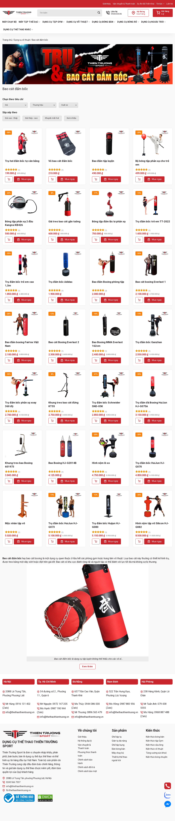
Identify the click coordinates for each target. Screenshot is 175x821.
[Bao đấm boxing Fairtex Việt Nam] (22, 325)
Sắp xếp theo (9, 112)
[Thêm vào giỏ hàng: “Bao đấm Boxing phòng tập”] (96, 300)
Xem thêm (87, 666)
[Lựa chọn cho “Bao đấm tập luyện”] (96, 179)
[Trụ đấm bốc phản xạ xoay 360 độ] (22, 385)
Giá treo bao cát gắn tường (64, 221)
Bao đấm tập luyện (103, 160)
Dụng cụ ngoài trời (153, 21)
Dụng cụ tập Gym (53, 21)
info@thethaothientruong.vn (18, 786)
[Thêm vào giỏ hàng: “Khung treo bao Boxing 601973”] (9, 481)
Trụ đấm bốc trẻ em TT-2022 (152, 221)
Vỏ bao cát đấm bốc (60, 160)
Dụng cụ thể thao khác (18, 29)
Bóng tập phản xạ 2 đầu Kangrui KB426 (19, 223)
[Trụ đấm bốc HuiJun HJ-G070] (152, 445)
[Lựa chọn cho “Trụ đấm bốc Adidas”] (52, 300)
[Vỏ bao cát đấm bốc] (65, 143)
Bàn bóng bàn (118, 749)
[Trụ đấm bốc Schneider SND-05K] (109, 385)
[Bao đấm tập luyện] (109, 143)
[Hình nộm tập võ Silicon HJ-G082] (152, 506)
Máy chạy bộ (9, 22)
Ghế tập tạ (117, 737)
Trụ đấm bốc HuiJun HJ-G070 (150, 464)
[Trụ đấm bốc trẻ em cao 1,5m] (22, 264)
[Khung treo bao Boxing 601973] (22, 445)
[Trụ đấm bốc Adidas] (65, 264)
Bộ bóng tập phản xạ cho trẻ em (152, 162)
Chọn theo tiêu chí (12, 99)
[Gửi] (98, 12)
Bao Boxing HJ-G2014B (62, 462)
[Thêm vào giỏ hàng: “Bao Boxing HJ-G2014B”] (52, 481)
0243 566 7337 (11, 782)
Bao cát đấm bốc (12, 558)
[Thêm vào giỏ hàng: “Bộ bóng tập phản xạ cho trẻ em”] (139, 179)
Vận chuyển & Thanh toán (124, 4)
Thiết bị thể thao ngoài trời (119, 759)
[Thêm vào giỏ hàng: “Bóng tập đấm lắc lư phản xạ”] (96, 240)
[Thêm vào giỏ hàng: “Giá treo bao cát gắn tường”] (52, 240)
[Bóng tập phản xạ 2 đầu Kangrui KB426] (22, 204)
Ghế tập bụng (118, 745)
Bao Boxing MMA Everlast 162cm (107, 344)
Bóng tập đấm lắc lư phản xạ (109, 221)
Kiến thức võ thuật (154, 749)
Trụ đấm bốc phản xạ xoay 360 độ (20, 404)
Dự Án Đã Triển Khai (145, 4)
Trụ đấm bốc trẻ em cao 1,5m (19, 283)
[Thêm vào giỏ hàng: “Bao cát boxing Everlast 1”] (139, 300)
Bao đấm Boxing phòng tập (108, 281)
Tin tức (160, 3)
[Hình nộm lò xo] (109, 445)
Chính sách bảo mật (87, 771)
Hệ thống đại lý (85, 741)
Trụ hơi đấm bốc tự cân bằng (22, 160)
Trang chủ (7, 40)
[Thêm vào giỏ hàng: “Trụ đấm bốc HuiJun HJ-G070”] (139, 481)
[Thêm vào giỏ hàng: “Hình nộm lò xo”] (96, 481)
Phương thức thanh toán (87, 754)
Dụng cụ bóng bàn (103, 21)
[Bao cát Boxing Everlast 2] (65, 325)
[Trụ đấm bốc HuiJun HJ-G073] (65, 506)
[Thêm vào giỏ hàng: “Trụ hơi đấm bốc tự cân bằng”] (9, 179)
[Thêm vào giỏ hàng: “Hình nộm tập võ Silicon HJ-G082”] (139, 541)
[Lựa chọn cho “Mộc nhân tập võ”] (9, 541)
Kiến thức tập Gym (154, 741)
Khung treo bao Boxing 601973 (18, 464)
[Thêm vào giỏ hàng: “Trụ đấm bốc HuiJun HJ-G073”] (52, 541)
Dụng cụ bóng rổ (128, 21)
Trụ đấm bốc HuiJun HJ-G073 (63, 525)
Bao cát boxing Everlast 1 (150, 281)
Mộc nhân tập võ (15, 523)
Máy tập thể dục (29, 21)
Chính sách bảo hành (85, 761)
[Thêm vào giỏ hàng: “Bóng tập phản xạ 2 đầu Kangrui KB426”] (9, 240)
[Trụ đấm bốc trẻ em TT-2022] (152, 204)
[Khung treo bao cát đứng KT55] (65, 385)
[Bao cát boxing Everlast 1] (152, 264)
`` (68, 105)
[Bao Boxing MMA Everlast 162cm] (109, 325)
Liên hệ (169, 4)
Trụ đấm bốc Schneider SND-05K (106, 404)
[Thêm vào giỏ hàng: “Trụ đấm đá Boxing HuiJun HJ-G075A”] (139, 421)
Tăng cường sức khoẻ (156, 753)
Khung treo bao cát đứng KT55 (63, 404)
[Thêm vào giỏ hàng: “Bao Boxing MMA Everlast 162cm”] (96, 360)
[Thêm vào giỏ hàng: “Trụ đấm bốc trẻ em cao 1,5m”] (9, 300)
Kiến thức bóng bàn (155, 737)
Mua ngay (26, 179)
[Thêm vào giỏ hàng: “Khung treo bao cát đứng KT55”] (52, 421)
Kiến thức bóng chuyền (156, 757)
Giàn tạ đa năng (119, 741)
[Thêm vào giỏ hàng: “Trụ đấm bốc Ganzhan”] (139, 360)
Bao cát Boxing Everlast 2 (63, 342)
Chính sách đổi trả (86, 767)
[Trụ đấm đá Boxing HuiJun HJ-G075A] (152, 385)
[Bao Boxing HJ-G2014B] (65, 445)
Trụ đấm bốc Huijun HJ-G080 (106, 525)
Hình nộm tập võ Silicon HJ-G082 (152, 525)
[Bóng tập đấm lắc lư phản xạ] (109, 204)
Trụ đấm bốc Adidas (60, 281)
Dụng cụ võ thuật (78, 21)
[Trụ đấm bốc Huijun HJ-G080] (109, 506)
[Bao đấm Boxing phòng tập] (109, 264)
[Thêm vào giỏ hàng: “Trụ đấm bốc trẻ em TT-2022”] (139, 240)
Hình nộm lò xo (101, 462)
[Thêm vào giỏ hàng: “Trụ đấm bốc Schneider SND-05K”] (96, 421)
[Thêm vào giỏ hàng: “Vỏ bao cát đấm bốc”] (52, 179)
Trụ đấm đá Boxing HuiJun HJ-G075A (151, 404)
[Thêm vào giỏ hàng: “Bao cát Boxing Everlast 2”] (52, 360)
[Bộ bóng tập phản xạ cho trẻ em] (152, 143)
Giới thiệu (107, 4)
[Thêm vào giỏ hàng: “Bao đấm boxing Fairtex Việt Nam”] (9, 360)
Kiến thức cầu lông (154, 745)
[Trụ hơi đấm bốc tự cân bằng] (22, 143)
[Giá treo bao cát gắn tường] (65, 204)
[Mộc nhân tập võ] (22, 506)
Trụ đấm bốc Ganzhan (148, 342)
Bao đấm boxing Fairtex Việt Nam (22, 344)
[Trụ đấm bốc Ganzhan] (152, 325)
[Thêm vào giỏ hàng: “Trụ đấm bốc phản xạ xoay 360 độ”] (9, 421)
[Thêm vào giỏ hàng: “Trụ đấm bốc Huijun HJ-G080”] (96, 541)
